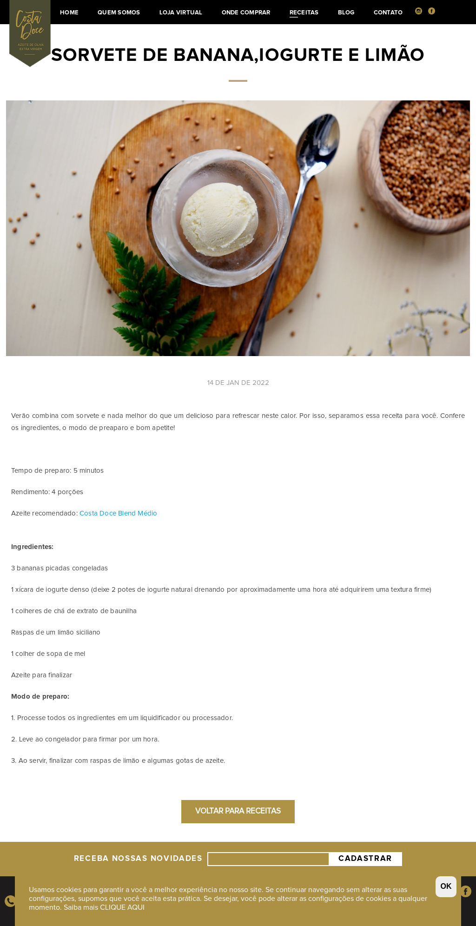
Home (69, 13)
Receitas (304, 14)
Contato (388, 13)
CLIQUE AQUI (122, 907)
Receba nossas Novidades (138, 859)
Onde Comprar (246, 13)
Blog (346, 13)
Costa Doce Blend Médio (119, 513)
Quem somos (119, 13)
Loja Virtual (181, 13)
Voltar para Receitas (238, 811)
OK (446, 886)
